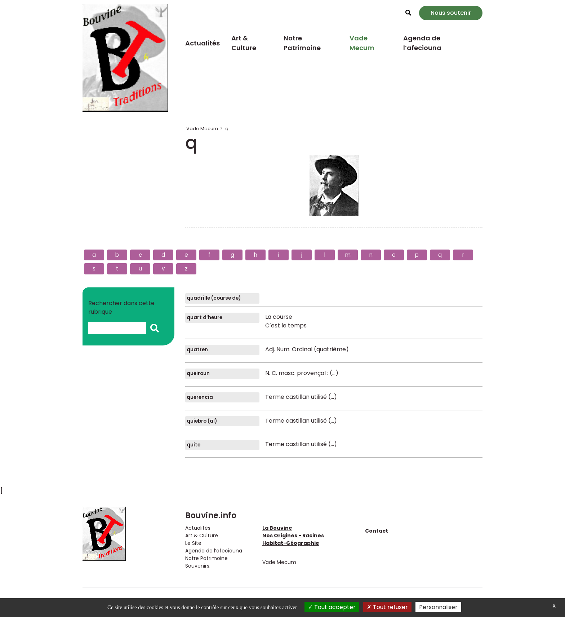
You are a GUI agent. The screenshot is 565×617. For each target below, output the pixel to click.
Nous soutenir (451, 13)
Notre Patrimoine (302, 43)
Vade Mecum (362, 43)
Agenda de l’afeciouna (422, 43)
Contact (376, 530)
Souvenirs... (199, 565)
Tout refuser (387, 607)
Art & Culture (243, 43)
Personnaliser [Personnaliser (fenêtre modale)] (438, 607)
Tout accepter (332, 607)
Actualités (202, 43)
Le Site (193, 543)
